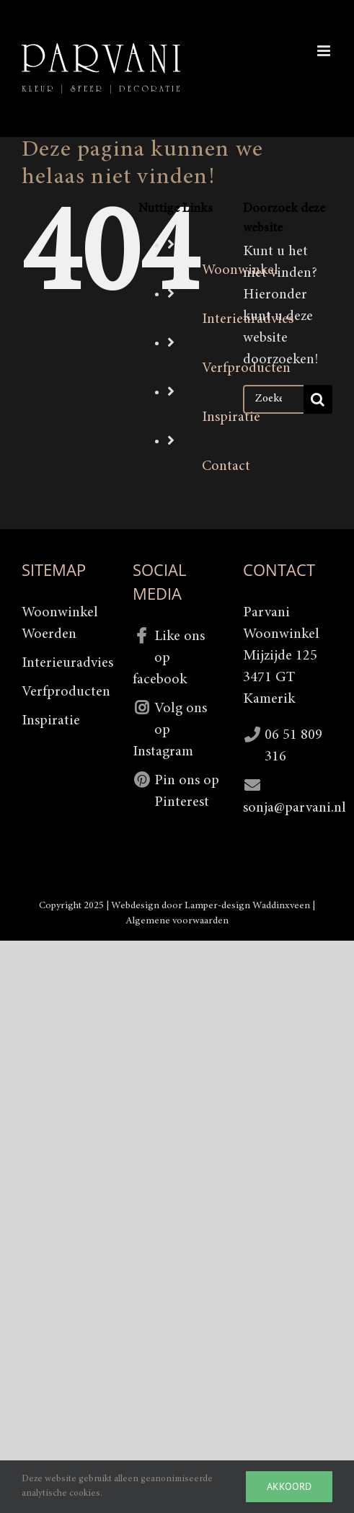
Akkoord (289, 1486)
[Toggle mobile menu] (324, 50)
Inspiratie (231, 417)
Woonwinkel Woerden (60, 623)
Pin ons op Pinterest (186, 791)
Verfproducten (66, 692)
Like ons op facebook (169, 658)
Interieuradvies (66, 663)
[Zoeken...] (273, 399)
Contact (226, 466)
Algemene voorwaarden (177, 921)
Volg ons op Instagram (170, 730)
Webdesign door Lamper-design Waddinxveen (210, 906)
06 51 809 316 (293, 746)
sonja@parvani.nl (287, 808)
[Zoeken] (318, 399)
